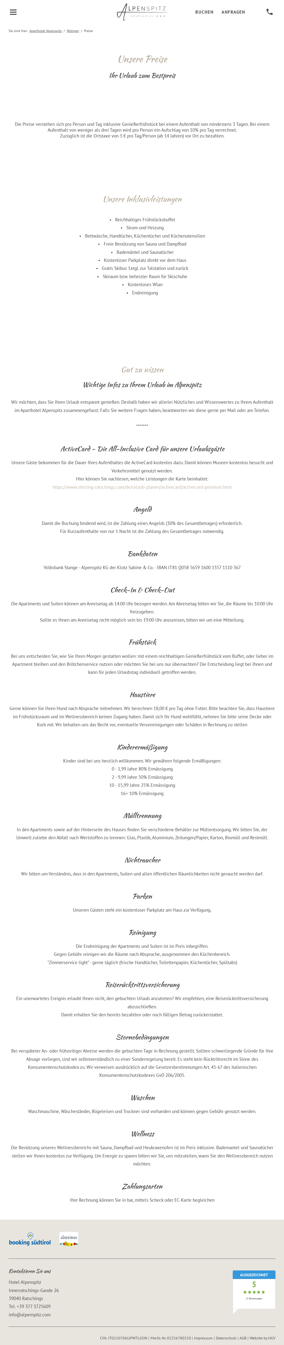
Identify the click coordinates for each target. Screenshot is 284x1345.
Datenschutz (226, 1338)
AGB (243, 1338)
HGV (271, 1338)
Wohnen (73, 30)
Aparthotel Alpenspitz (45, 30)
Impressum (203, 1338)
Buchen (204, 12)
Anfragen (233, 12)
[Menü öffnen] (13, 12)
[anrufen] (269, 12)
